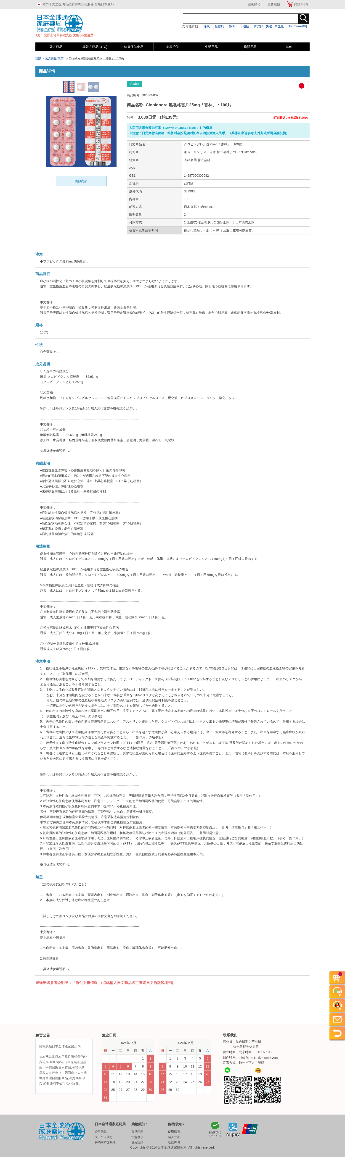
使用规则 (137, 1142)
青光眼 (258, 26)
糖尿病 (219, 26)
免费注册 (273, 4)
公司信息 (101, 1131)
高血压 (279, 26)
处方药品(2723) (54, 58)
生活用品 (211, 47)
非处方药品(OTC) (94, 47)
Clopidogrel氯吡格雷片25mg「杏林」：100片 (97, 58)
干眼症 (244, 26)
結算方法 (174, 1137)
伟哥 (232, 26)
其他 (289, 47)
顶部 (38, 58)
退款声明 (174, 1142)
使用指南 (174, 1131)
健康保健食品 (133, 47)
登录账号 (254, 4)
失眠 (269, 26)
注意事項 (137, 1137)
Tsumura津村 (298, 26)
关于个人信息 (104, 1137)
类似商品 (81, 181)
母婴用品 (250, 47)
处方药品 (56, 47)
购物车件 (301, 4)
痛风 (207, 26)
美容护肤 (172, 47)
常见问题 (137, 1131)
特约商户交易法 (105, 1142)
